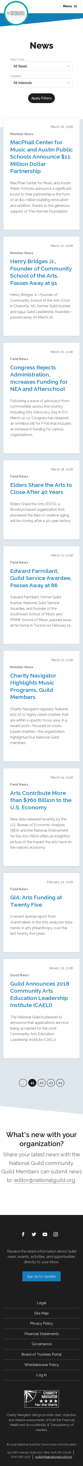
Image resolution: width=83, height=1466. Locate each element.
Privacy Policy (41, 1323)
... (23, 1083)
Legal (41, 1303)
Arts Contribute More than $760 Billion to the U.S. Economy (40, 800)
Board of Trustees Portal (41, 1354)
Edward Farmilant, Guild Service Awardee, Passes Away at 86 (40, 578)
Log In (41, 1375)
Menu (70, 6)
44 (60, 1083)
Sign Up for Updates (41, 1276)
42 (41, 1083)
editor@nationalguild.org (44, 1180)
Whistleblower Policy (41, 1365)
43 (51, 1083)
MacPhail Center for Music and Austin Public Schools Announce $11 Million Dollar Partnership (41, 156)
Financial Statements (41, 1334)
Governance (42, 1344)
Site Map (41, 1313)
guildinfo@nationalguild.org (53, 1456)
